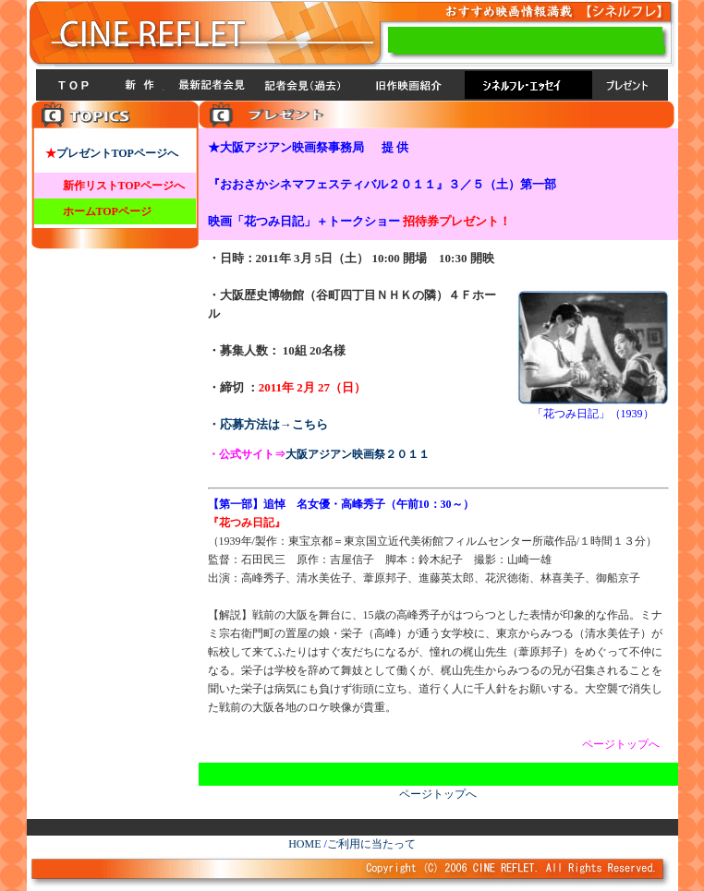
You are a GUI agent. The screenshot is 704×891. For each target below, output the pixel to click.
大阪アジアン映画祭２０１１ (357, 454)
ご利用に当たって (371, 843)
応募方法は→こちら (274, 424)
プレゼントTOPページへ (117, 153)
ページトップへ (438, 794)
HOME (304, 843)
